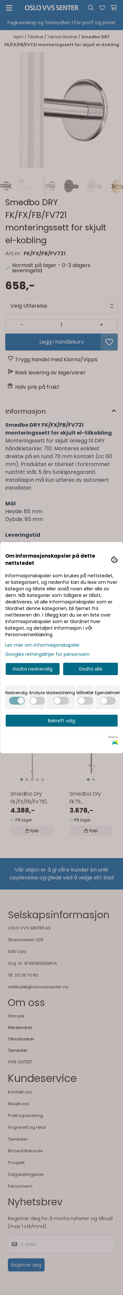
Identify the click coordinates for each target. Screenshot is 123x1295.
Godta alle (90, 669)
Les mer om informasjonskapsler (42, 645)
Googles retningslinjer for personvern (47, 654)
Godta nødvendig (32, 669)
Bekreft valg (61, 720)
